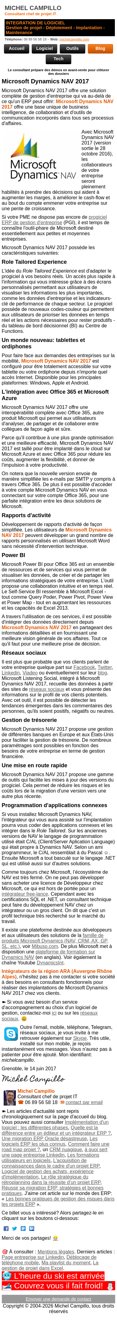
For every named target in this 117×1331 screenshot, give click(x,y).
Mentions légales (55, 1251)
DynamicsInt (50, 962)
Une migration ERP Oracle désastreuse (44, 1138)
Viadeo (30, 672)
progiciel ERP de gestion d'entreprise (54, 219)
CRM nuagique (65, 1149)
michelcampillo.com (74, 39)
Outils (72, 48)
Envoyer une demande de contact (58, 1299)
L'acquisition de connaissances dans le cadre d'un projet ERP (50, 1163)
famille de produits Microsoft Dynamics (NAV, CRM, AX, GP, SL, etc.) (55, 941)
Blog (100, 48)
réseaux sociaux (46, 689)
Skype (80, 1038)
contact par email (84, 1102)
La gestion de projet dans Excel (50, 1265)
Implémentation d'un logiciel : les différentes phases (55, 1125)
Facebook (84, 667)
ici (54, 1013)
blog (102, 672)
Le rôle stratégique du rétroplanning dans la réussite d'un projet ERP (51, 1179)
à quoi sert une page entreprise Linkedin (55, 1152)
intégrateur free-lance (25, 894)
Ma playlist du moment (65, 1262)
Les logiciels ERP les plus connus (50, 1141)
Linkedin (11, 672)
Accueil (16, 48)
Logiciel (44, 48)
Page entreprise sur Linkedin (33, 1257)
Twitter (105, 667)
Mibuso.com (45, 946)
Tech (59, 58)
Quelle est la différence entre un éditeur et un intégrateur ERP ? (56, 1130)
